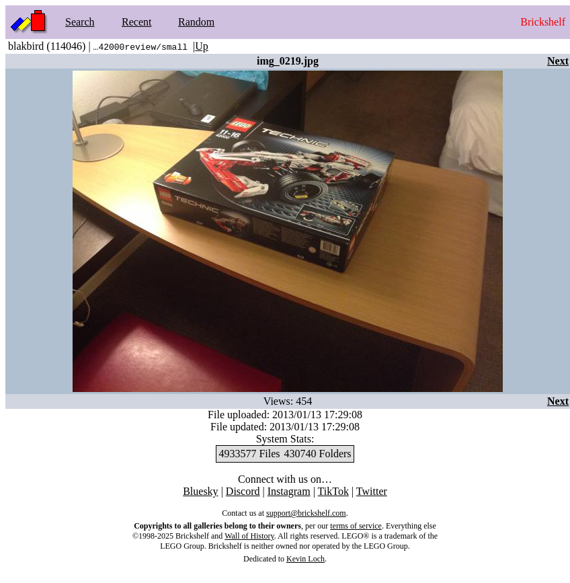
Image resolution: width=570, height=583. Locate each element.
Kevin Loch (305, 558)
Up (201, 46)
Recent (136, 22)
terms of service (356, 526)
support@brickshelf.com (306, 513)
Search (80, 22)
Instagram (289, 491)
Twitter (371, 491)
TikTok (333, 491)
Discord (243, 491)
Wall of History (249, 536)
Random (196, 22)
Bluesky (200, 491)
